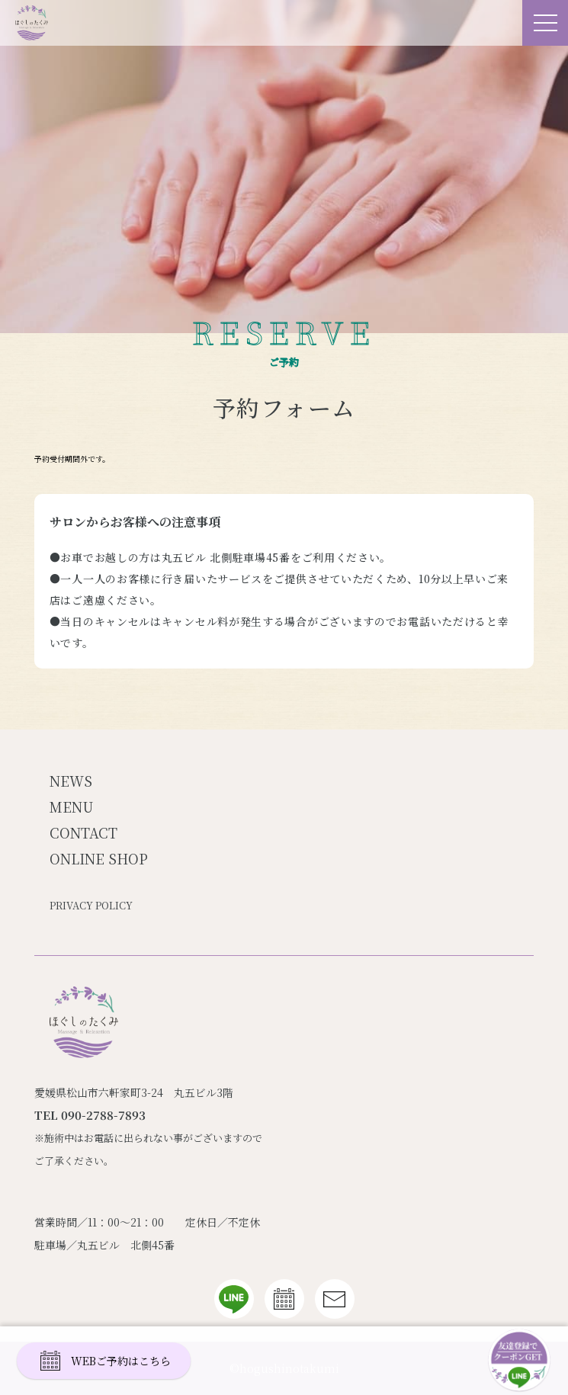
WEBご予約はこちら (105, 1361)
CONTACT (83, 832)
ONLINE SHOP (99, 858)
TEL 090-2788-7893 (90, 1115)
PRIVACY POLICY (91, 905)
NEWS (71, 780)
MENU (71, 806)
